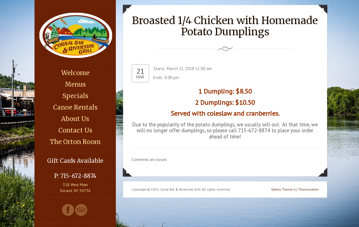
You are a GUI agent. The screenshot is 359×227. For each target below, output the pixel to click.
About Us (75, 119)
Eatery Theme (282, 189)
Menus (75, 84)
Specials (75, 96)
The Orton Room (75, 142)
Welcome (75, 73)
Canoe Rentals (75, 107)
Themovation (308, 189)
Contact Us (75, 130)
